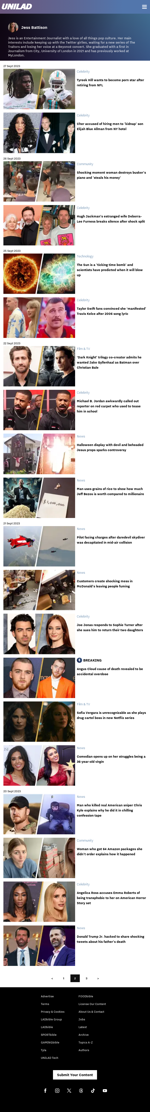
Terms (45, 1004)
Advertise (47, 996)
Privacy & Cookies (52, 1012)
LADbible (47, 1027)
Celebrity (83, 71)
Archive (84, 1035)
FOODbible (86, 996)
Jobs (82, 1019)
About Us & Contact (91, 1012)
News (81, 436)
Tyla (43, 1050)
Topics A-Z (86, 1042)
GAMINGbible (50, 1042)
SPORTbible (49, 1035)
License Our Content (92, 1004)
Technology (85, 256)
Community (85, 164)
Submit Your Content (75, 1074)
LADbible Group (51, 1019)
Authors (84, 1050)
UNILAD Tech (49, 1058)
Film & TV (83, 348)
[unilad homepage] (17, 7)
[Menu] (144, 6)
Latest (83, 1027)
